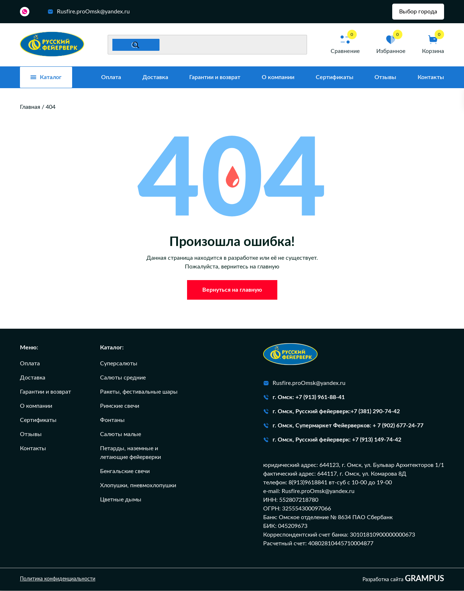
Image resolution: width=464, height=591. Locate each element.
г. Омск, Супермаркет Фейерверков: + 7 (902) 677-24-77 (343, 426)
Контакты (431, 78)
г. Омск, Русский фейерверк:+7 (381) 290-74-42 (331, 412)
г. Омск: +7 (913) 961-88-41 (304, 398)
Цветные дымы (120, 500)
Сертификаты (334, 78)
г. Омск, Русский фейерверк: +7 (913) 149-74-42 (332, 440)
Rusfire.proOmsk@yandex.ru (88, 12)
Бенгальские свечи (125, 472)
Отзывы (385, 78)
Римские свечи (119, 406)
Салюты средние (123, 378)
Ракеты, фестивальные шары (139, 392)
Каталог (46, 78)
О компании (278, 78)
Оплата (111, 78)
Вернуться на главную (232, 290)
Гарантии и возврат (214, 78)
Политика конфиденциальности (57, 579)
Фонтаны (112, 420)
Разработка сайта (403, 579)
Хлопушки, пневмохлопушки (138, 486)
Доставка (155, 78)
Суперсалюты (118, 364)
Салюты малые (120, 435)
